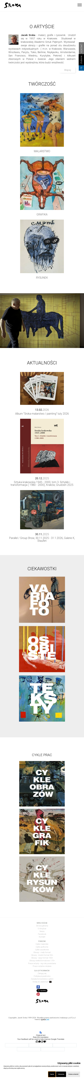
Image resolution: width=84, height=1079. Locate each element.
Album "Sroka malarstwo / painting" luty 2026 (42, 413)
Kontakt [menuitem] (42, 937)
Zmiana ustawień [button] (73, 1074)
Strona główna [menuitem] (42, 926)
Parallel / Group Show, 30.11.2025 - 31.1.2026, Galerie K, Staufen (42, 539)
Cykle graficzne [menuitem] (42, 947)
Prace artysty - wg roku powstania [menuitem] (42, 963)
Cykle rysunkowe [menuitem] (42, 950)
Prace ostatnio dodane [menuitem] (42, 966)
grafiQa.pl (72, 1018)
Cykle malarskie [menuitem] (42, 944)
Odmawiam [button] (61, 1074)
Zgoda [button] (52, 1074)
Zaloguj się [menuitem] (42, 973)
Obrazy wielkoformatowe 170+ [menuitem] (42, 960)
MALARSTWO (42, 151)
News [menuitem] (42, 931)
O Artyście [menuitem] (42, 928)
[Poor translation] (43, 1041)
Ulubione (81, 60)
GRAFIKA (42, 214)
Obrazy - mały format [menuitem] (42, 952)
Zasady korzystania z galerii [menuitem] (42, 979)
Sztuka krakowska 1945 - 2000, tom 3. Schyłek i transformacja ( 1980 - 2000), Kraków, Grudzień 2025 (42, 483)
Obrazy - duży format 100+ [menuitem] (42, 958)
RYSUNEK (42, 277)
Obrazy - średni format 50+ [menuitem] (42, 955)
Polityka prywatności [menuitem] (42, 976)
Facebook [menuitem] (42, 934)
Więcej (67, 70)
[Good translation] (38, 1041)
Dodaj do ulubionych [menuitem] (42, 982)
